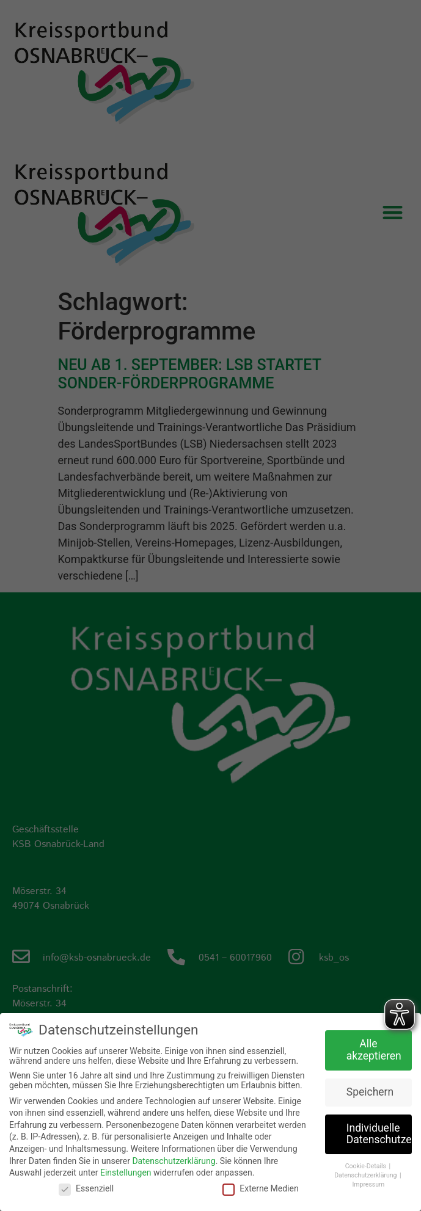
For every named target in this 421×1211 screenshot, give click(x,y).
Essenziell (86, 1187)
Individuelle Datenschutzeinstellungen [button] (379, 1133)
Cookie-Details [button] (366, 1165)
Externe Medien (260, 1187)
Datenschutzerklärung (173, 1160)
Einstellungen (126, 1172)
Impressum (368, 1183)
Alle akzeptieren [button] (373, 1049)
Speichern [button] (370, 1091)
